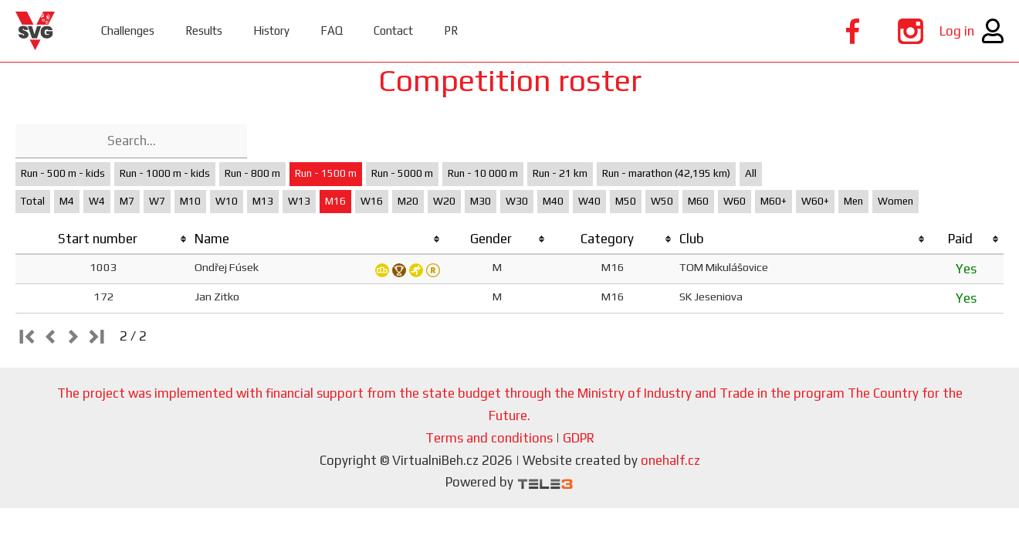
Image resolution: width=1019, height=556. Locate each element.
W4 (97, 201)
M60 (698, 201)
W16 (372, 201)
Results (203, 30)
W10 (226, 201)
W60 (734, 201)
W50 (662, 201)
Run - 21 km (560, 173)
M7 (127, 201)
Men (853, 201)
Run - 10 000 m (483, 173)
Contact (393, 30)
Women (895, 201)
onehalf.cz (670, 460)
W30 (517, 201)
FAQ (331, 30)
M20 (408, 201)
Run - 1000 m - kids (165, 173)
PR (451, 30)
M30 (480, 201)
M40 (553, 201)
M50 (625, 201)
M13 (262, 201)
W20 (444, 201)
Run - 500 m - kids (63, 173)
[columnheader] (103, 239)
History (271, 30)
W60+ (815, 201)
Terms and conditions (489, 438)
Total (33, 201)
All (751, 173)
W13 (299, 201)
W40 (589, 201)
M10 (190, 201)
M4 (66, 201)
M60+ (773, 201)
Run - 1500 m (326, 173)
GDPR (578, 438)
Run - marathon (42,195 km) (666, 173)
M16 (335, 201)
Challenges (127, 30)
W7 (157, 201)
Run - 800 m (252, 173)
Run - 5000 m (402, 173)
